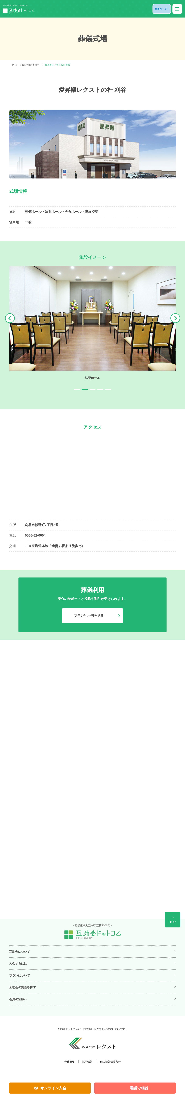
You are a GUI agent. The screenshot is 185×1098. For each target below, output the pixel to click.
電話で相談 (139, 1088)
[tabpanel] (92, 323)
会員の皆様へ (18, 999)
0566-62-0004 (35, 535)
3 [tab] (92, 389)
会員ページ (161, 9)
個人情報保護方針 (110, 1061)
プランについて (19, 975)
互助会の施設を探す (29, 65)
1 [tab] (77, 389)
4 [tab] (100, 389)
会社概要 (69, 1061)
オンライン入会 (53, 1088)
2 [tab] (85, 389)
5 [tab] (108, 389)
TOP (11, 65)
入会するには (18, 963)
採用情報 (87, 1061)
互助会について (19, 951)
